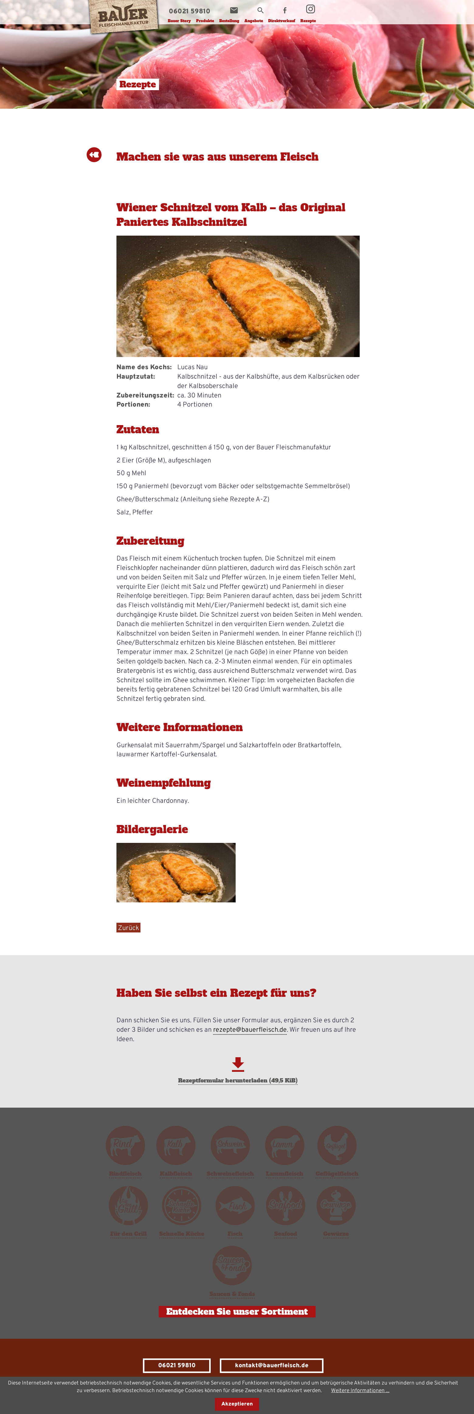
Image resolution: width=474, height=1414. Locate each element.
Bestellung (229, 21)
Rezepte (308, 21)
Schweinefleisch (230, 1173)
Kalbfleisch (176, 1173)
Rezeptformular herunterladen (238, 1080)
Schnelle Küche (181, 1234)
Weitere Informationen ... (360, 1390)
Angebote (253, 21)
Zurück (128, 928)
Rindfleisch (125, 1173)
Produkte (205, 21)
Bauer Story (179, 21)
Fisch (235, 1234)
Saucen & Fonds (232, 1294)
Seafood (285, 1234)
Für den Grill (128, 1234)
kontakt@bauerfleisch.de (271, 1366)
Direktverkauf (281, 21)
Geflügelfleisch (337, 1173)
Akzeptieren (237, 1404)
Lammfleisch (284, 1173)
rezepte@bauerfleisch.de (250, 1030)
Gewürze (336, 1234)
